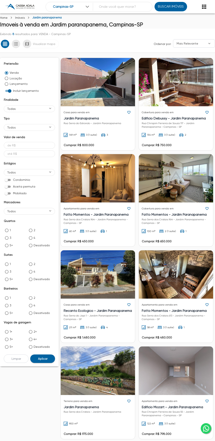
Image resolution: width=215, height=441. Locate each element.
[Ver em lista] (16, 44)
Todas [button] (11, 108)
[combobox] (71, 7)
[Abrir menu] (204, 7)
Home (4, 17)
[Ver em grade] (5, 44)
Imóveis (20, 17)
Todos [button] (11, 127)
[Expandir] (87, 7)
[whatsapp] (206, 428)
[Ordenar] (194, 43)
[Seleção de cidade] (71, 7)
